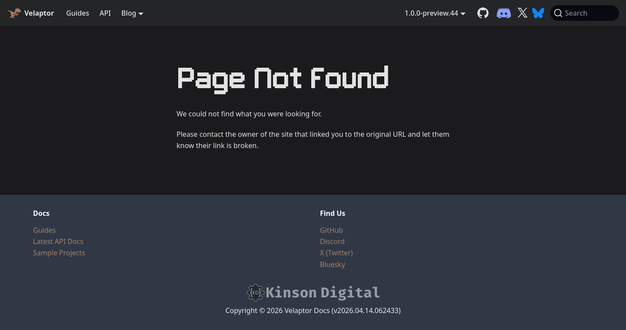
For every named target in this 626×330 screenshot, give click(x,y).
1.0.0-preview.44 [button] (431, 13)
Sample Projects (59, 252)
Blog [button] (128, 13)
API (105, 13)
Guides (77, 13)
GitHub (331, 230)
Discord (332, 241)
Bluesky (332, 264)
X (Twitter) (336, 252)
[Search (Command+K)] (584, 13)
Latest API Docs (58, 241)
